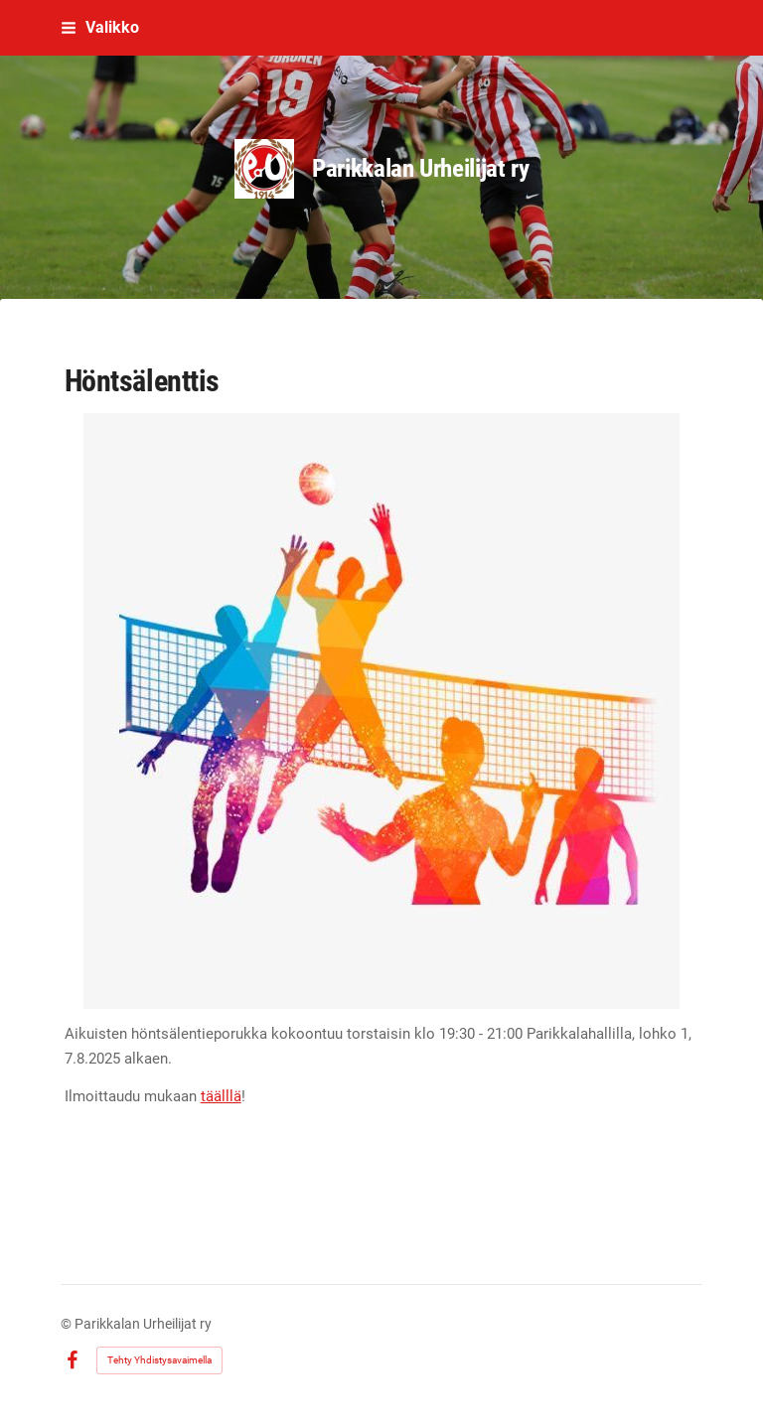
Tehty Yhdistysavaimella (159, 1360)
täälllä (221, 1096)
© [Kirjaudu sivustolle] (68, 1324)
